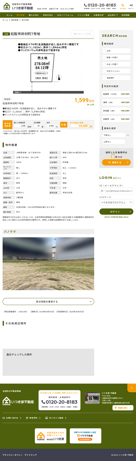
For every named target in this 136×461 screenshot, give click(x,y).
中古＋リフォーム (65, 15)
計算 (63, 124)
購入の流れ (34, 15)
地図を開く (121, 407)
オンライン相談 (54, 418)
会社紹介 (112, 15)
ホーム (10, 15)
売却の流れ (48, 15)
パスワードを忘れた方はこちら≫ (116, 217)
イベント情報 (83, 15)
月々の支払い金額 (76, 122)
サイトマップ (31, 455)
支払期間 (37, 122)
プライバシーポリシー (13, 455)
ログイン (115, 211)
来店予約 (32, 418)
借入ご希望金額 (19, 122)
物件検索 (21, 15)
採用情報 (126, 15)
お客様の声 (99, 15)
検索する (115, 162)
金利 (48, 122)
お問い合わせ (10, 418)
